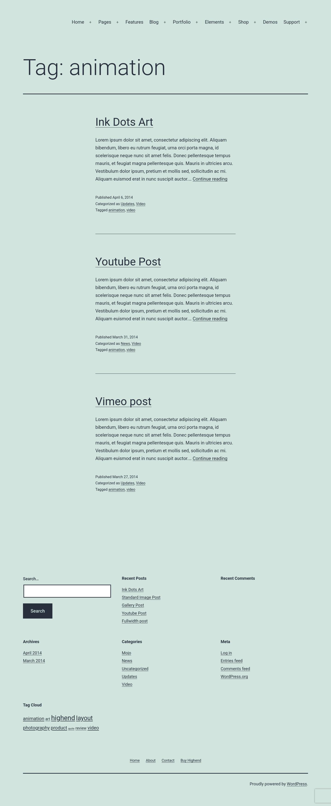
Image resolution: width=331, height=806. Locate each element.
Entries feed (232, 660)
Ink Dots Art (124, 121)
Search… (31, 578)
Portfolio (182, 22)
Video (141, 204)
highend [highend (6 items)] (63, 718)
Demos (270, 22)
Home (78, 22)
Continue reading (210, 179)
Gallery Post (133, 605)
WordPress (297, 783)
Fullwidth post (135, 621)
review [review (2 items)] (80, 728)
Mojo (126, 652)
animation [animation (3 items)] (33, 718)
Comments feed (235, 668)
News (125, 343)
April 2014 (32, 652)
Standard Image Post (141, 597)
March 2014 (34, 660)
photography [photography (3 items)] (36, 728)
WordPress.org (234, 676)
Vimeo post (123, 401)
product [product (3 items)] (59, 728)
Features (134, 22)
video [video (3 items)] (93, 728)
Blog (154, 22)
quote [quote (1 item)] (71, 728)
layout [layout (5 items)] (84, 718)
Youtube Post (128, 261)
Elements (214, 22)
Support (292, 22)
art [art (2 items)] (47, 719)
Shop (243, 22)
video (130, 210)
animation (116, 210)
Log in (226, 652)
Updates (127, 204)
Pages (104, 22)
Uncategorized (135, 668)
